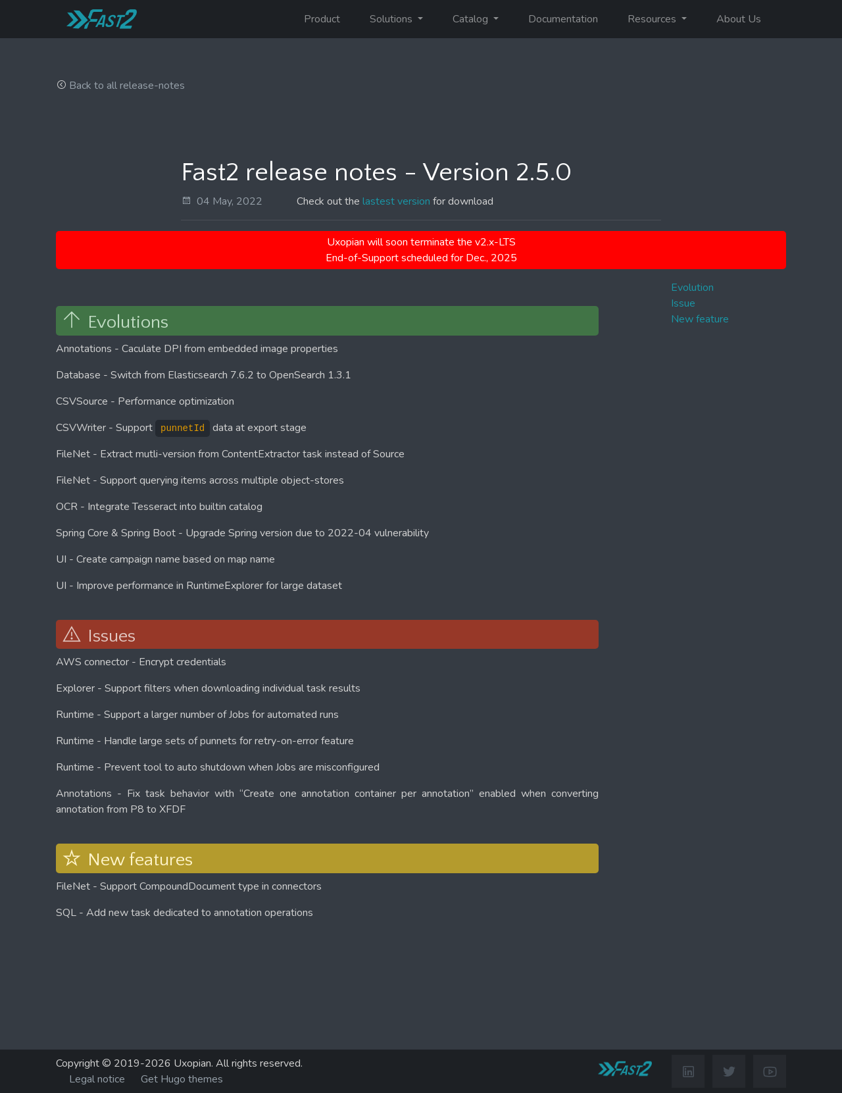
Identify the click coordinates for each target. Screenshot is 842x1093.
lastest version (396, 201)
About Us (738, 19)
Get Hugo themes (182, 1079)
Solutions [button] (392, 19)
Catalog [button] (472, 19)
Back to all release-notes (127, 85)
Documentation (563, 19)
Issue (683, 303)
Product (322, 19)
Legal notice (97, 1079)
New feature (700, 319)
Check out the (329, 201)
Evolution (692, 287)
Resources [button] (653, 19)
